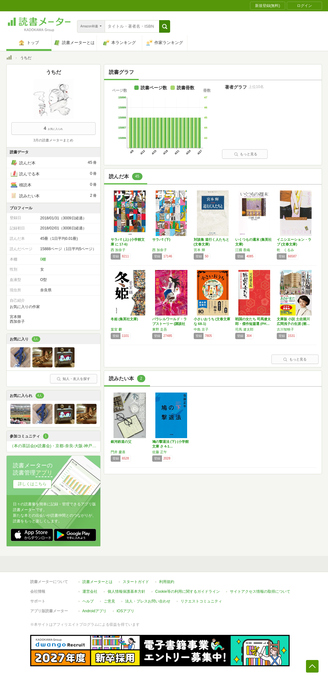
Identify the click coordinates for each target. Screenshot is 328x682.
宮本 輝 (199, 250)
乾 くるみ (285, 250)
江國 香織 (242, 250)
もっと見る (245, 154)
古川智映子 (285, 329)
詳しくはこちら (32, 483)
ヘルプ (88, 601)
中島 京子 (201, 329)
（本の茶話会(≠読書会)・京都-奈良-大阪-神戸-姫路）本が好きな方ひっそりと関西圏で (55, 445)
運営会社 (89, 591)
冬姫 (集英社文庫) (124, 319)
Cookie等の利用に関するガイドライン (187, 591)
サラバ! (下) (161, 239)
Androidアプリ (94, 611)
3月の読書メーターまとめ (53, 140)
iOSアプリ (125, 611)
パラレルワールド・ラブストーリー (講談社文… (169, 323)
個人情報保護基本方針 (126, 591)
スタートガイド (136, 582)
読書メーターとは (97, 582)
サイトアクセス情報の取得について (260, 591)
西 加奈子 (118, 250)
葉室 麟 (116, 329)
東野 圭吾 (159, 329)
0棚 (43, 259)
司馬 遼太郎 (244, 329)
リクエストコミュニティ (201, 601)
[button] (164, 26)
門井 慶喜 (118, 452)
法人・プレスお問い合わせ (147, 601)
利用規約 (166, 582)
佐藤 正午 (159, 452)
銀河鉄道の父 (121, 441)
